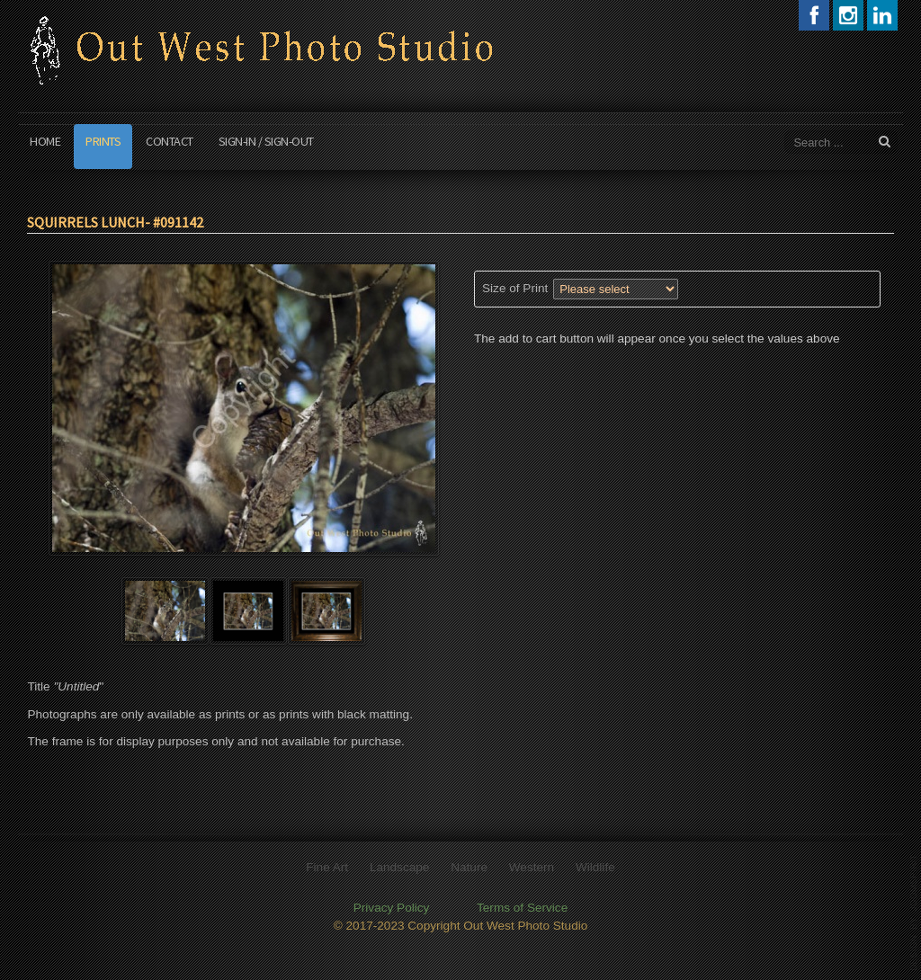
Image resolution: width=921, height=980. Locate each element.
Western (531, 864)
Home (45, 141)
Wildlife (595, 864)
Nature (469, 864)
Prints (103, 141)
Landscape (400, 864)
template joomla (913, 912)
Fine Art (327, 864)
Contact (169, 141)
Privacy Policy (391, 905)
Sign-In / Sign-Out (266, 141)
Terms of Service (522, 905)
